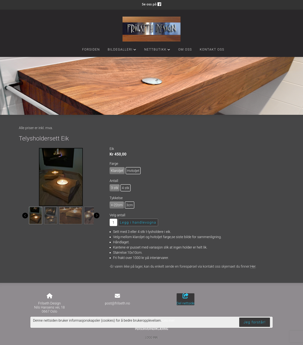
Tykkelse (116, 198)
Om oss (185, 49)
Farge (114, 164)
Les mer (169, 320)
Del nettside (186, 299)
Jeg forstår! (254, 322)
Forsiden (91, 49)
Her (252, 266)
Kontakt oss (212, 49)
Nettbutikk (157, 50)
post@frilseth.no (117, 303)
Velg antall (117, 215)
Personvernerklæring (151, 329)
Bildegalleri (122, 50)
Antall (114, 181)
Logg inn (151, 337)
